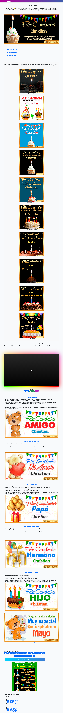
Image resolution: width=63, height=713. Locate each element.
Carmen (19, 653)
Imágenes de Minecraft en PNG (11, 711)
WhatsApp (32, 391)
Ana (44, 653)
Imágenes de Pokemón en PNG (11, 703)
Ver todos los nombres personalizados (24, 659)
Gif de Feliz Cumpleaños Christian (12, 48)
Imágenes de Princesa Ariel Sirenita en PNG (13, 700)
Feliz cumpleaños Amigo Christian (12, 49)
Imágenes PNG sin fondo (51, 1)
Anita (41, 653)
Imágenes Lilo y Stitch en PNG (11, 702)
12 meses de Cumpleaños (35, 1)
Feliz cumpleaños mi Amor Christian (31, 441)
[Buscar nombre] (30, 649)
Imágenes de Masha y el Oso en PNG (12, 699)
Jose (38, 653)
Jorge (16, 653)
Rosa (32, 653)
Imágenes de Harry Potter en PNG (12, 710)
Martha (9, 653)
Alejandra (23, 653)
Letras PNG (56, 1)
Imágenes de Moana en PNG (11, 707)
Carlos (13, 653)
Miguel (29, 653)
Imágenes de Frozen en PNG (11, 701)
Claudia (6, 653)
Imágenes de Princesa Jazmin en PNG (12, 709)
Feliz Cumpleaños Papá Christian (12, 52)
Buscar (43, 649)
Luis (26, 653)
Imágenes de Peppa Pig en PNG (11, 704)
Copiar (37, 391)
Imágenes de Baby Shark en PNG (12, 708)
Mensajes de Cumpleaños (43, 1)
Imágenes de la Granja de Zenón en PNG (13, 698)
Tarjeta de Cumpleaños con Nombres (26, 1)
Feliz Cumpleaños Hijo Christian (11, 55)
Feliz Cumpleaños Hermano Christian (31, 526)
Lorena (35, 653)
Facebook (26, 391)
